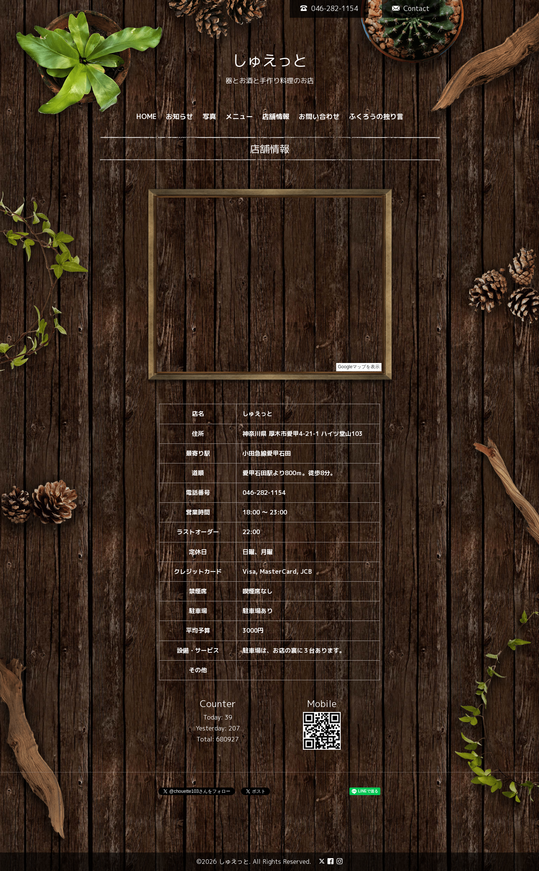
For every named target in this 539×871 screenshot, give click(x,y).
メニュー (239, 116)
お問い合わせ (319, 116)
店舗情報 (275, 116)
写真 (209, 116)
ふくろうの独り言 (376, 116)
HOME (146, 116)
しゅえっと (269, 60)
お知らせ (179, 116)
